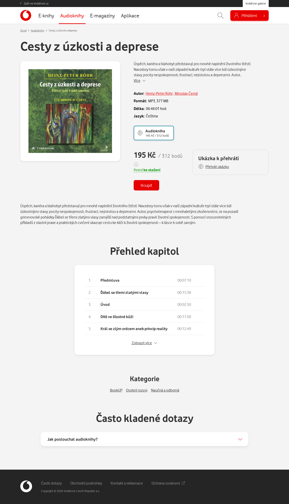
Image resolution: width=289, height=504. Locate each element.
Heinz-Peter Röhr (159, 93)
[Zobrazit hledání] (220, 15)
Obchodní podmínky (86, 483)
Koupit (146, 185)
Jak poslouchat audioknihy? (72, 439)
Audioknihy (37, 30)
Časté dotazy (51, 483)
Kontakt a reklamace (127, 483)
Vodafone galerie (255, 3)
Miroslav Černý (186, 93)
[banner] (25, 15)
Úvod (23, 30)
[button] (213, 166)
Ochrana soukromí (168, 483)
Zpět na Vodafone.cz (36, 3)
